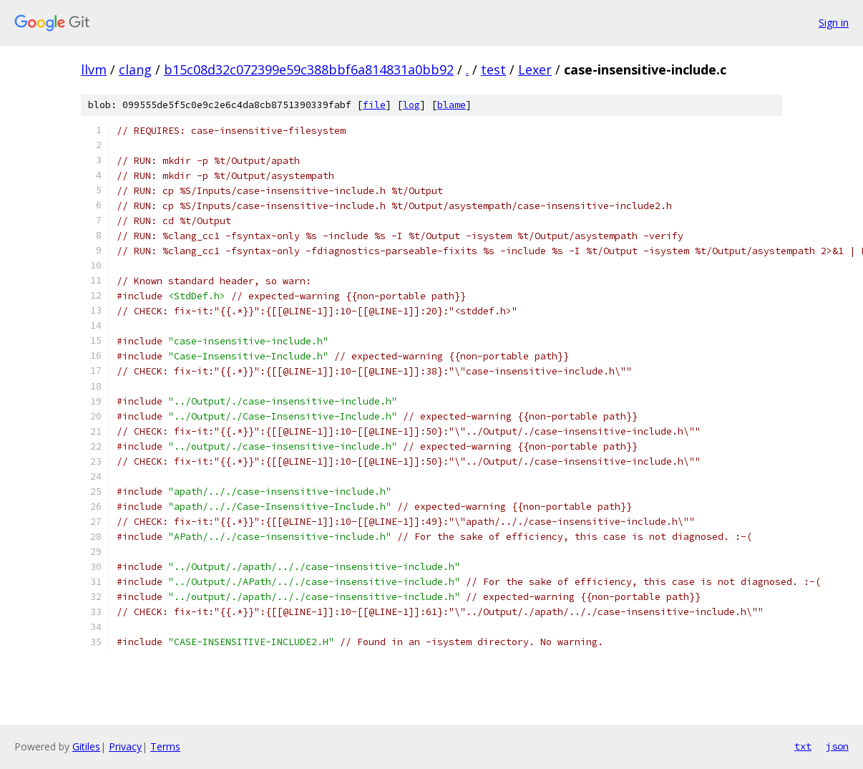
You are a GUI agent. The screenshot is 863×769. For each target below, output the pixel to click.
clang (135, 69)
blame (451, 105)
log (411, 105)
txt (802, 746)
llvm (94, 69)
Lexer (535, 69)
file (374, 105)
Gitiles (86, 746)
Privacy (125, 746)
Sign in (834, 22)
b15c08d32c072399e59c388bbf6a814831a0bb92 (309, 69)
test (493, 69)
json (837, 746)
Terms (165, 746)
